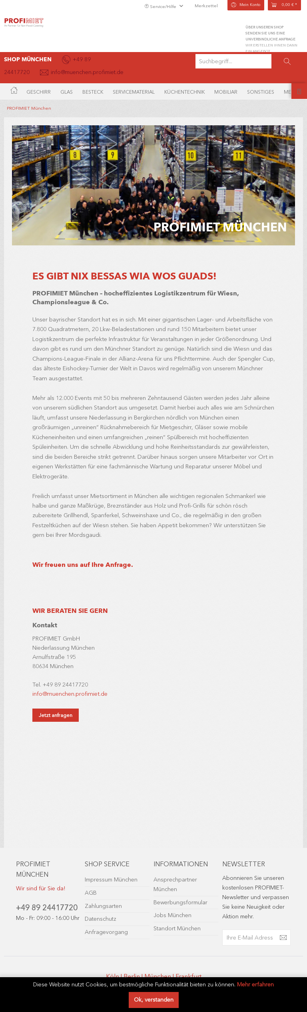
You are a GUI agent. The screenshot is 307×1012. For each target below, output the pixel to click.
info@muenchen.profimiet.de (70, 694)
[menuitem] (249, 61)
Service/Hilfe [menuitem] (160, 6)
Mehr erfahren (255, 984)
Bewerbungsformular (180, 902)
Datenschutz (100, 919)
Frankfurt (188, 976)
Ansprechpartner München (175, 884)
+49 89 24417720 (47, 907)
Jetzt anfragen (55, 715)
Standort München (177, 928)
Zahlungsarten (103, 906)
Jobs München (172, 915)
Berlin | (134, 976)
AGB (91, 893)
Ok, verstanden (153, 999)
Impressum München (111, 879)
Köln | (115, 976)
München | (159, 976)
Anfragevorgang (106, 932)
